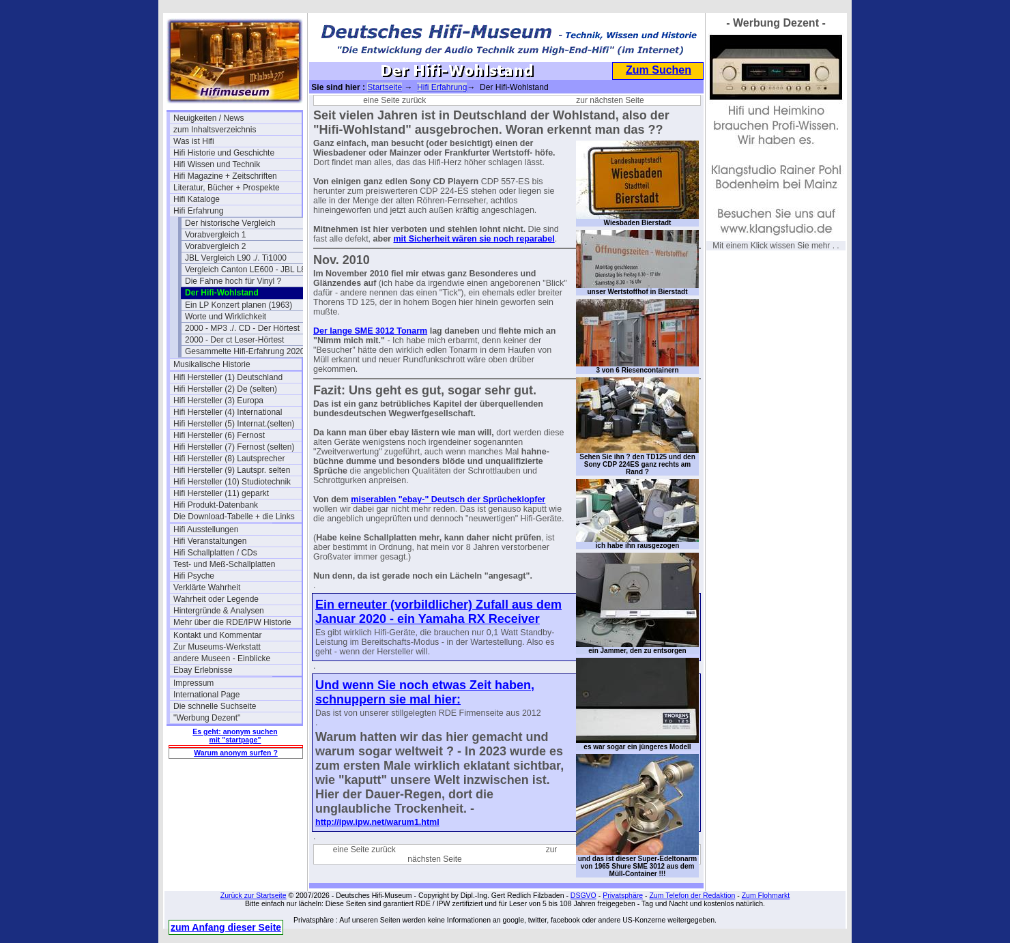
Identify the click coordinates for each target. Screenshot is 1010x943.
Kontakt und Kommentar (217, 635)
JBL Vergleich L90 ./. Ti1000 (236, 258)
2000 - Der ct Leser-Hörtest (234, 340)
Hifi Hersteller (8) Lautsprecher (229, 458)
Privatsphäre (623, 895)
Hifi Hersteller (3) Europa (218, 400)
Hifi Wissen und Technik (216, 164)
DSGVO (583, 895)
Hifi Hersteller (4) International (227, 412)
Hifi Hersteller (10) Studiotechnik (232, 482)
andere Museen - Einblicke (221, 658)
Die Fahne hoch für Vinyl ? (233, 281)
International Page (206, 694)
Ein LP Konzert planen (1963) (238, 305)
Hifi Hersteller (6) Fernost (219, 435)
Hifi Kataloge (196, 199)
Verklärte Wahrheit (206, 587)
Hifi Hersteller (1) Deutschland (228, 377)
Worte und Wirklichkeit (225, 316)
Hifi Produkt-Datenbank (215, 505)
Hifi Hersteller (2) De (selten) (225, 389)
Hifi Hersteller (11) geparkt (221, 493)
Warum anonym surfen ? (236, 753)
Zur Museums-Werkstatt (217, 647)
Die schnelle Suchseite (214, 706)
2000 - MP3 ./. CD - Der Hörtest (242, 328)
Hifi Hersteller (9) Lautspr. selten (231, 470)
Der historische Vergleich (230, 223)
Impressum (193, 683)
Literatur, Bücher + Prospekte (226, 187)
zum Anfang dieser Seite (226, 927)
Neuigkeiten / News (208, 118)
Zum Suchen (658, 70)
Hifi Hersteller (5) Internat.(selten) (233, 424)
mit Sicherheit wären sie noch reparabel (473, 239)
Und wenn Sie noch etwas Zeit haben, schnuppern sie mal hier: (424, 692)
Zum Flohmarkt (766, 895)
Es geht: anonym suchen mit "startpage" (234, 735)
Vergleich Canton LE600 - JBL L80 (248, 269)
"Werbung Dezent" (206, 718)
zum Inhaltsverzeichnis (214, 129)
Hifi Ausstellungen (205, 529)
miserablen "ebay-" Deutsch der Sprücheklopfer (448, 499)
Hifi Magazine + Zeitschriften (225, 176)
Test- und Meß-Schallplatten (224, 564)
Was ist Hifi (193, 141)
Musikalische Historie (211, 364)
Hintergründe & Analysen (218, 610)
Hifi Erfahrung (198, 211)
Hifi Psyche (193, 576)
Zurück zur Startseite (253, 895)
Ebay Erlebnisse (203, 670)
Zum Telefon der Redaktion (692, 895)
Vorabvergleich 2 (215, 246)
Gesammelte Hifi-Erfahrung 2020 (244, 351)
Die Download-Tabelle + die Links (234, 516)
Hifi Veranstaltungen (209, 541)
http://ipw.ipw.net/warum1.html (377, 822)
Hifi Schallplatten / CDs (215, 552)
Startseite (384, 87)
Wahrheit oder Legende (216, 599)
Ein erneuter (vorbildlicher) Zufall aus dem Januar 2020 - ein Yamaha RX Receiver (438, 612)
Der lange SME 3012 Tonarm (370, 331)
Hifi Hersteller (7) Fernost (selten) (233, 447)
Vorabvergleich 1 (215, 235)
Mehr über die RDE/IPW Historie (232, 622)
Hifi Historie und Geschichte (223, 153)
